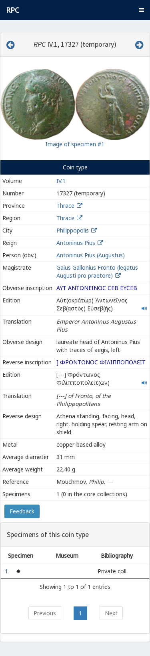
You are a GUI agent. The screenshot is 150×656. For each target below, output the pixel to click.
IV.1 (61, 181)
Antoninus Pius (75, 242)
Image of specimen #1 (75, 144)
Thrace (65, 205)
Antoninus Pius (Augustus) (90, 255)
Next (111, 613)
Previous (45, 613)
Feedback (22, 511)
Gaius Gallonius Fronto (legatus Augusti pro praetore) (97, 271)
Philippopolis (72, 230)
